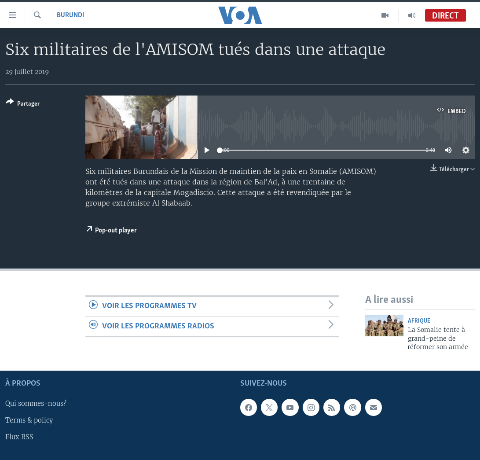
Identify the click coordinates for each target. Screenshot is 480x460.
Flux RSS (19, 438)
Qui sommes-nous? (35, 404)
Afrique (419, 321)
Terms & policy (29, 421)
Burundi (70, 15)
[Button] (23, 105)
